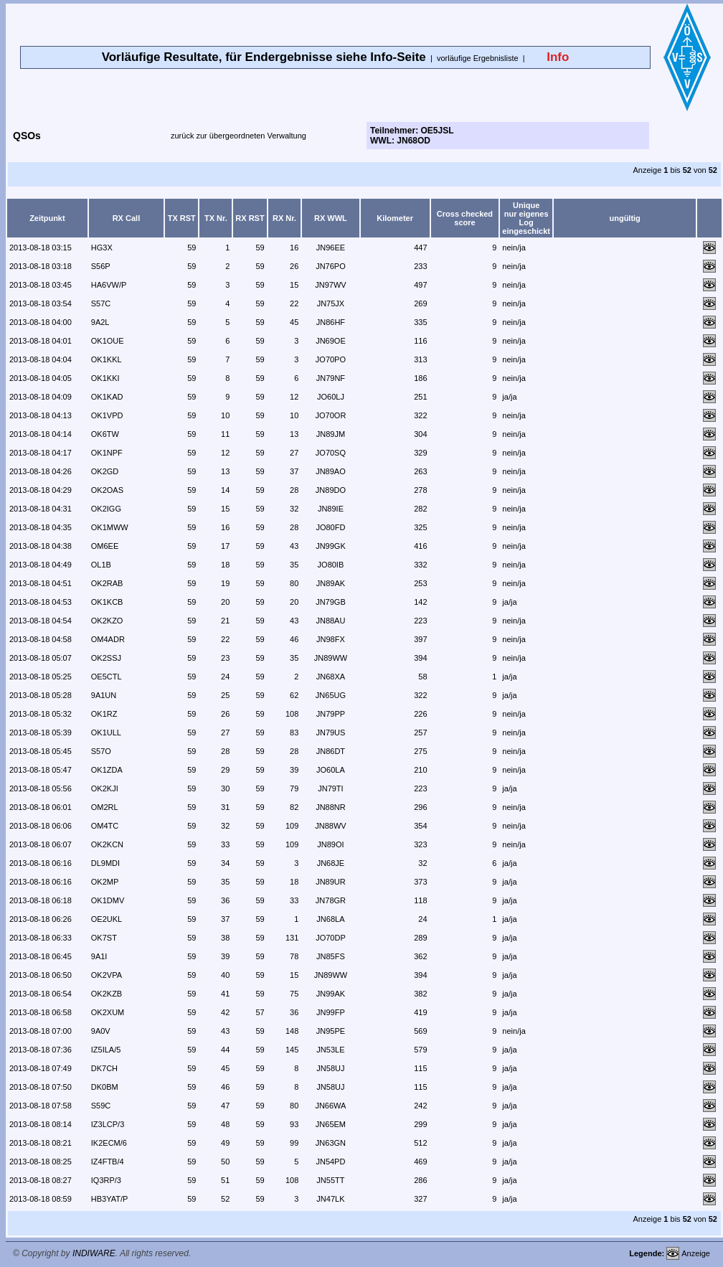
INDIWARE (93, 1253)
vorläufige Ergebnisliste (478, 58)
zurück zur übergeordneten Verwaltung (238, 135)
